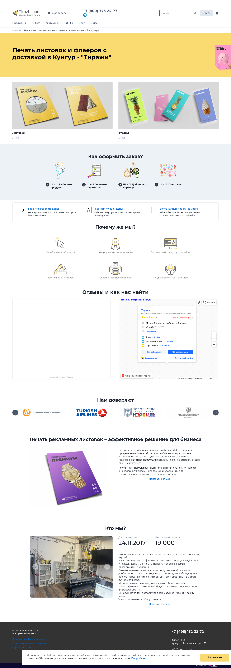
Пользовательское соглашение (29, 643)
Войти (206, 13)
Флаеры (123, 132)
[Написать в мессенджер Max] (85, 15)
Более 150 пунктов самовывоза (179, 208)
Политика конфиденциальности (30, 639)
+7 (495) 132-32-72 (187, 631)
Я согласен (215, 657)
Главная (16, 30)
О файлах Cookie (21, 647)
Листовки (18, 132)
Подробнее (138, 658)
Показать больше (159, 479)
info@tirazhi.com (181, 649)
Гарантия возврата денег (43, 208)
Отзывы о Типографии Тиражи (61, 377)
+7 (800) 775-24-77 (101, 11)
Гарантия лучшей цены (108, 208)
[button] (36, 567)
